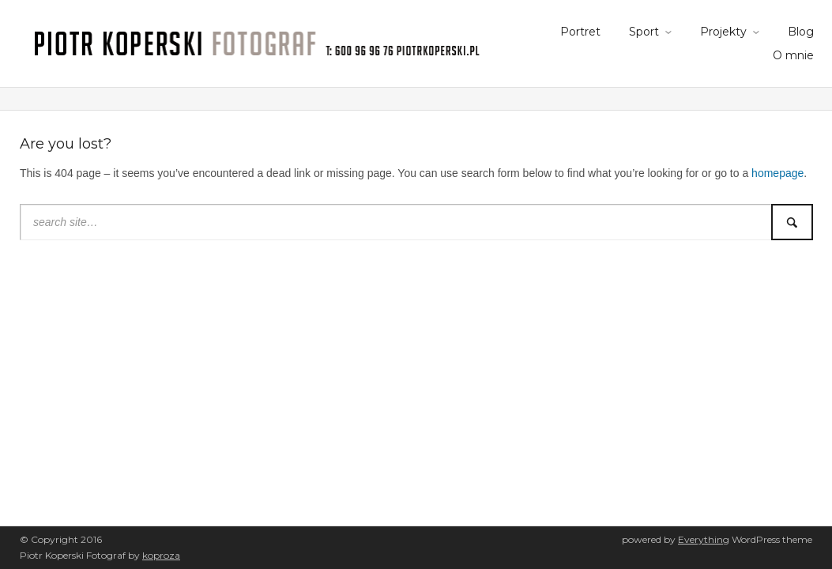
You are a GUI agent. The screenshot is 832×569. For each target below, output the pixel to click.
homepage (777, 173)
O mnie (793, 55)
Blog (801, 31)
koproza (161, 555)
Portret (580, 31)
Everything (703, 539)
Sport (644, 31)
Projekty (723, 31)
